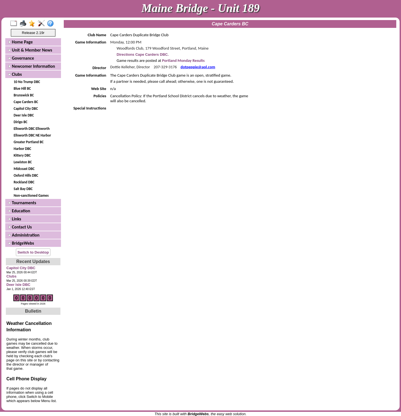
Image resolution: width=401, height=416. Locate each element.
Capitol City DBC (26, 108)
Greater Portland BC (29, 142)
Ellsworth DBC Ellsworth (32, 128)
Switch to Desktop (33, 252)
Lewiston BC (23, 162)
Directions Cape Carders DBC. (143, 54)
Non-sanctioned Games (31, 195)
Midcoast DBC (24, 169)
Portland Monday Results (183, 60)
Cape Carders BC (26, 102)
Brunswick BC (24, 95)
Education (19, 210)
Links (14, 219)
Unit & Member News (30, 50)
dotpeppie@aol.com (197, 66)
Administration (24, 235)
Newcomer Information (31, 66)
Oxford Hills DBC (26, 175)
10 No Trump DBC (27, 82)
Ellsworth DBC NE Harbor (32, 135)
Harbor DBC (22, 149)
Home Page (20, 42)
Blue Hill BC (22, 88)
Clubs (15, 74)
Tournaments (22, 202)
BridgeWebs (21, 243)
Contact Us (20, 227)
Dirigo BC (20, 122)
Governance (21, 58)
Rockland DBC (24, 182)
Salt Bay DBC (23, 189)
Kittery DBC (22, 155)
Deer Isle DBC (24, 115)
